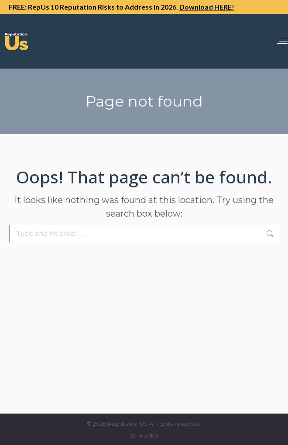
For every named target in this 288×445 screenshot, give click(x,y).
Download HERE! (206, 7)
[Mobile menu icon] (282, 41)
